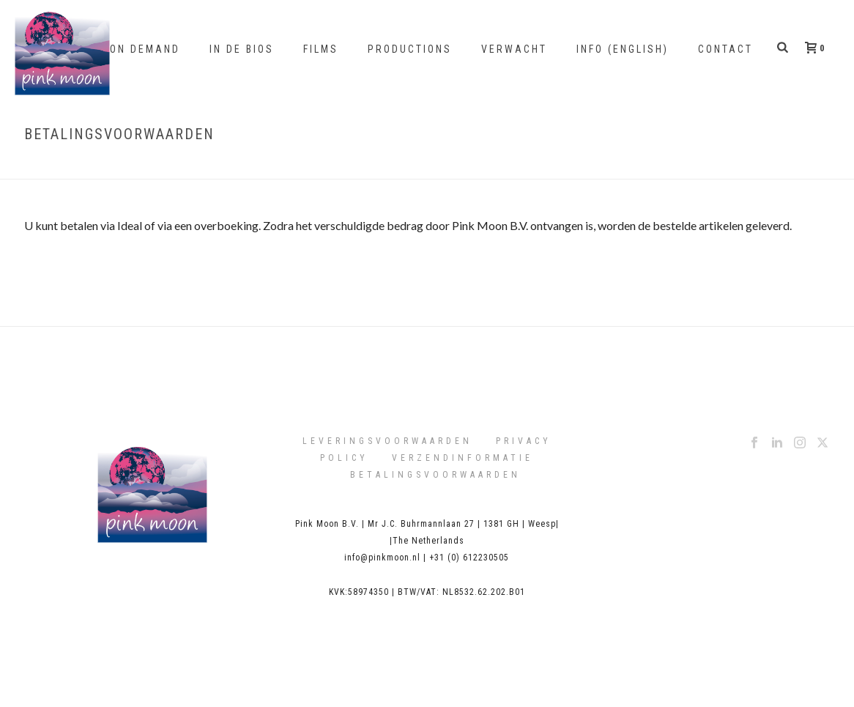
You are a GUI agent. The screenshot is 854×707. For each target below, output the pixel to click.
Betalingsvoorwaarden (435, 475)
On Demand (145, 49)
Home (700, 165)
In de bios (241, 49)
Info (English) (622, 49)
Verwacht (514, 49)
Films (320, 49)
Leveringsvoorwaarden (387, 441)
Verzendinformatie (462, 458)
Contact (725, 49)
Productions (410, 49)
